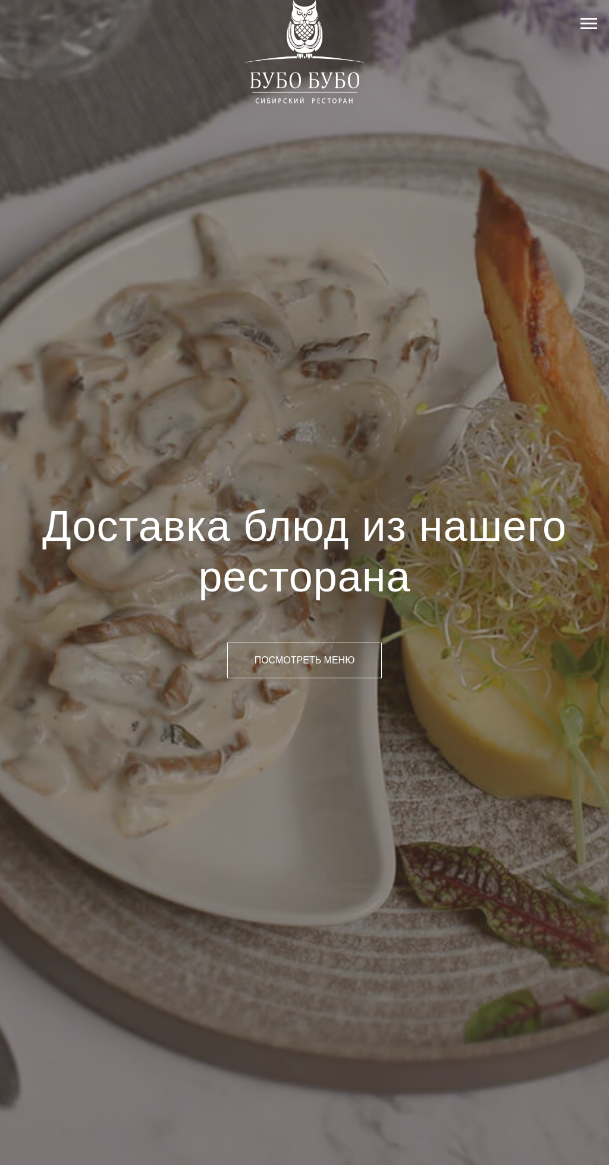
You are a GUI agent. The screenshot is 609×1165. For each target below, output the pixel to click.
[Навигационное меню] (588, 24)
